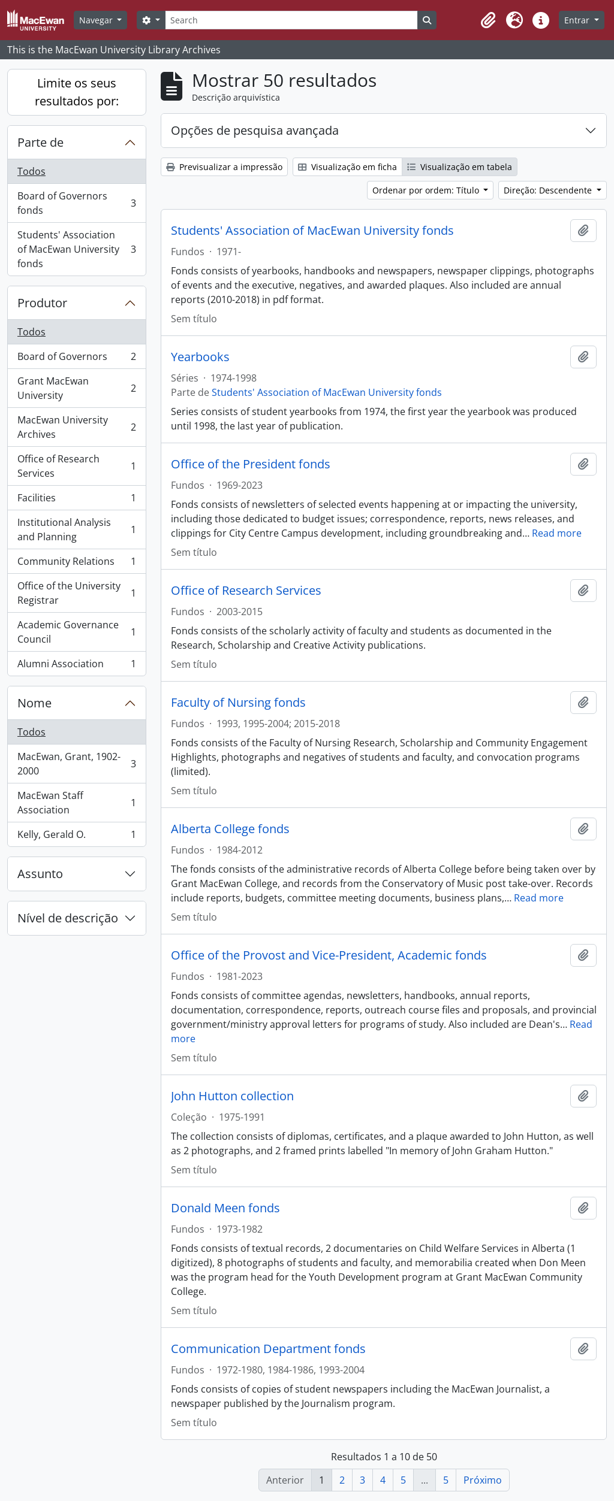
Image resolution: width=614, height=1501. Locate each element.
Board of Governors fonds (76, 203)
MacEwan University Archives (76, 427)
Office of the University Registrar (76, 593)
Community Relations (76, 564)
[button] (488, 20)
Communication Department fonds (268, 1349)
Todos (31, 171)
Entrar (578, 20)
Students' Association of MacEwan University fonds (76, 249)
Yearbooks (200, 357)
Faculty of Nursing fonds (238, 702)
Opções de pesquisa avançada (255, 130)
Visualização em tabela (459, 167)
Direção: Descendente (549, 190)
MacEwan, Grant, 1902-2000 (76, 763)
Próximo (482, 1480)
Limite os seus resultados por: (77, 92)
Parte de (40, 142)
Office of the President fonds (250, 464)
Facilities (76, 500)
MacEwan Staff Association (76, 802)
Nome (34, 703)
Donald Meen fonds (225, 1208)
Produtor (42, 303)
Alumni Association (76, 666)
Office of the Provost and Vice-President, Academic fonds (329, 955)
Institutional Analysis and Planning (76, 529)
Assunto (40, 874)
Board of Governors (76, 359)
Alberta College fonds (230, 829)
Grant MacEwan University (76, 388)
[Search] (291, 20)
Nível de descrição (67, 918)
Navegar (97, 20)
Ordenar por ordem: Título (426, 190)
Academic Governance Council (76, 632)
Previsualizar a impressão (224, 167)
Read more (557, 533)
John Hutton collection (232, 1096)
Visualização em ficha (347, 167)
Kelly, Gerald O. (76, 836)
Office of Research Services (76, 466)
